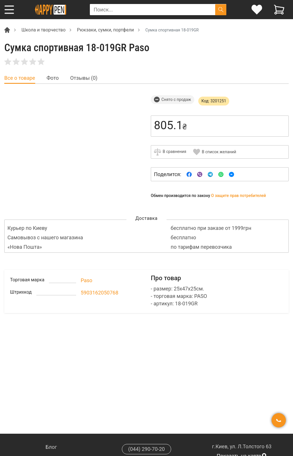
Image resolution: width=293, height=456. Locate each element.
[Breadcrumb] (7, 29)
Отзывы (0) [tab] (83, 78)
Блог (51, 447)
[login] (256, 9)
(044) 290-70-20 (146, 449)
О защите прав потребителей (238, 195)
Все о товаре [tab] (19, 78)
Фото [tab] (53, 78)
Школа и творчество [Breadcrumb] (43, 30)
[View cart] (279, 9)
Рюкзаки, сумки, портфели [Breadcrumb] (105, 30)
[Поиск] (220, 9)
